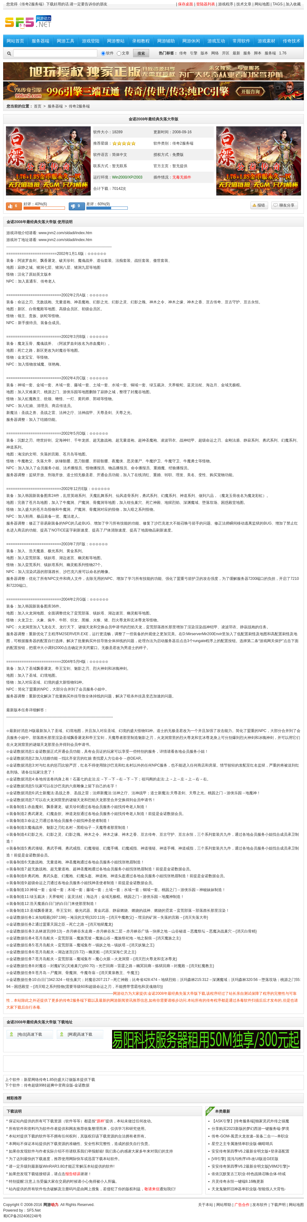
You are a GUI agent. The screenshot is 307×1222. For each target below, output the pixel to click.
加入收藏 (293, 4)
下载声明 (278, 1205)
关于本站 (205, 1205)
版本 (204, 53)
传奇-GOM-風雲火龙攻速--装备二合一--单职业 (250, 1136)
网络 (215, 53)
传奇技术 (291, 40)
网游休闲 (191, 40)
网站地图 (262, 4)
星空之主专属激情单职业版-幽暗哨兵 (242, 1144)
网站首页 (15, 40)
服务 (247, 53)
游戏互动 (216, 40)
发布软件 (259, 1205)
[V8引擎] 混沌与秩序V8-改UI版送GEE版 (245, 1159)
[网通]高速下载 (80, 1034)
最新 (236, 53)
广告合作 (242, 1205)
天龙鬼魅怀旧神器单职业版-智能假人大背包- (249, 1189)
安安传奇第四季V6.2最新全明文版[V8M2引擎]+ (251, 1166)
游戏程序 (225, 4)
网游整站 (116, 40)
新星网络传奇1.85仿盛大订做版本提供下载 (59, 1079)
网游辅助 (166, 40)
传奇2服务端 (79, 106)
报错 (261, 205)
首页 (37, 106)
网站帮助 (223, 1205)
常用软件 (241, 40)
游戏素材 (266, 40)
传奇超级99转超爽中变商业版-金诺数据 (56, 1085)
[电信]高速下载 (30, 1034)
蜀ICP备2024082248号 (22, 1216)
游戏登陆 (91, 40)
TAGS (277, 4)
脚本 (257, 53)
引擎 (193, 53)
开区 (225, 53)
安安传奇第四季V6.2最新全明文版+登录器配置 (250, 1151)
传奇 (183, 53)
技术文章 (243, 4)
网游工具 (65, 40)
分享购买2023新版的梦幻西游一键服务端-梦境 (250, 1128)
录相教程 (141, 40)
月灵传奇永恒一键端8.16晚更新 (238, 1181)
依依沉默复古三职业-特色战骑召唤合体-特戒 (249, 1174)
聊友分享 (286, 205)
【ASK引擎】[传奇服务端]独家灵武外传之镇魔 (250, 1121)
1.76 (282, 53)
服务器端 (40, 40)
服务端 (270, 53)
